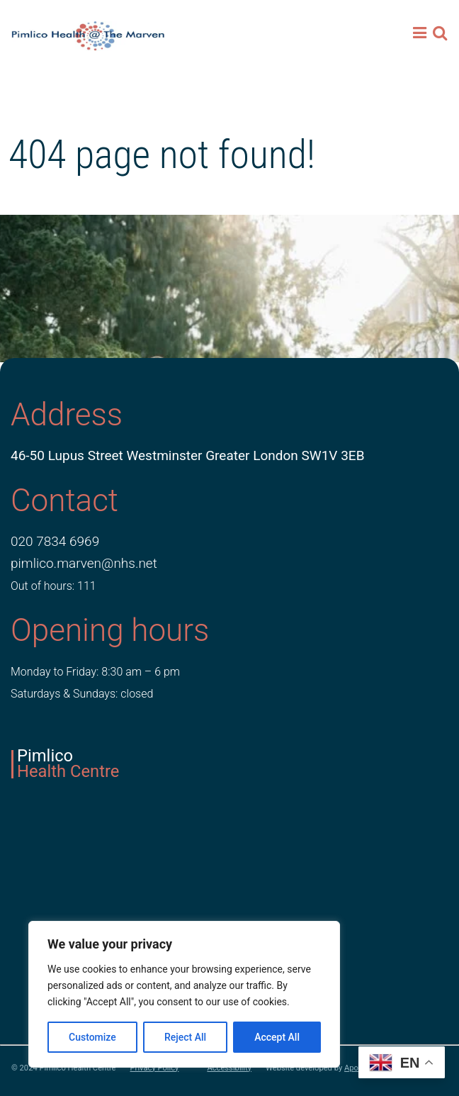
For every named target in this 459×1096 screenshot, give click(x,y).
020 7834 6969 (55, 541)
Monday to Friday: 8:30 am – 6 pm (95, 671)
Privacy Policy (154, 1068)
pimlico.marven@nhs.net (84, 563)
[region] (184, 994)
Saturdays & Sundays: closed (82, 693)
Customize (92, 1037)
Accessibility (229, 1068)
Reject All (185, 1037)
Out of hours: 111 (53, 586)
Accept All (277, 1037)
